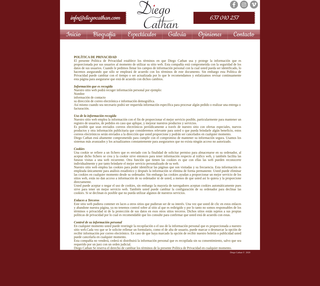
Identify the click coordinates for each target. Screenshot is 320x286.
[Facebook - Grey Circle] (234, 5)
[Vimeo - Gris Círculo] (254, 5)
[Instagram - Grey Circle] (244, 5)
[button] (142, 34)
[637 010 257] (223, 18)
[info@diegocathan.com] (95, 18)
